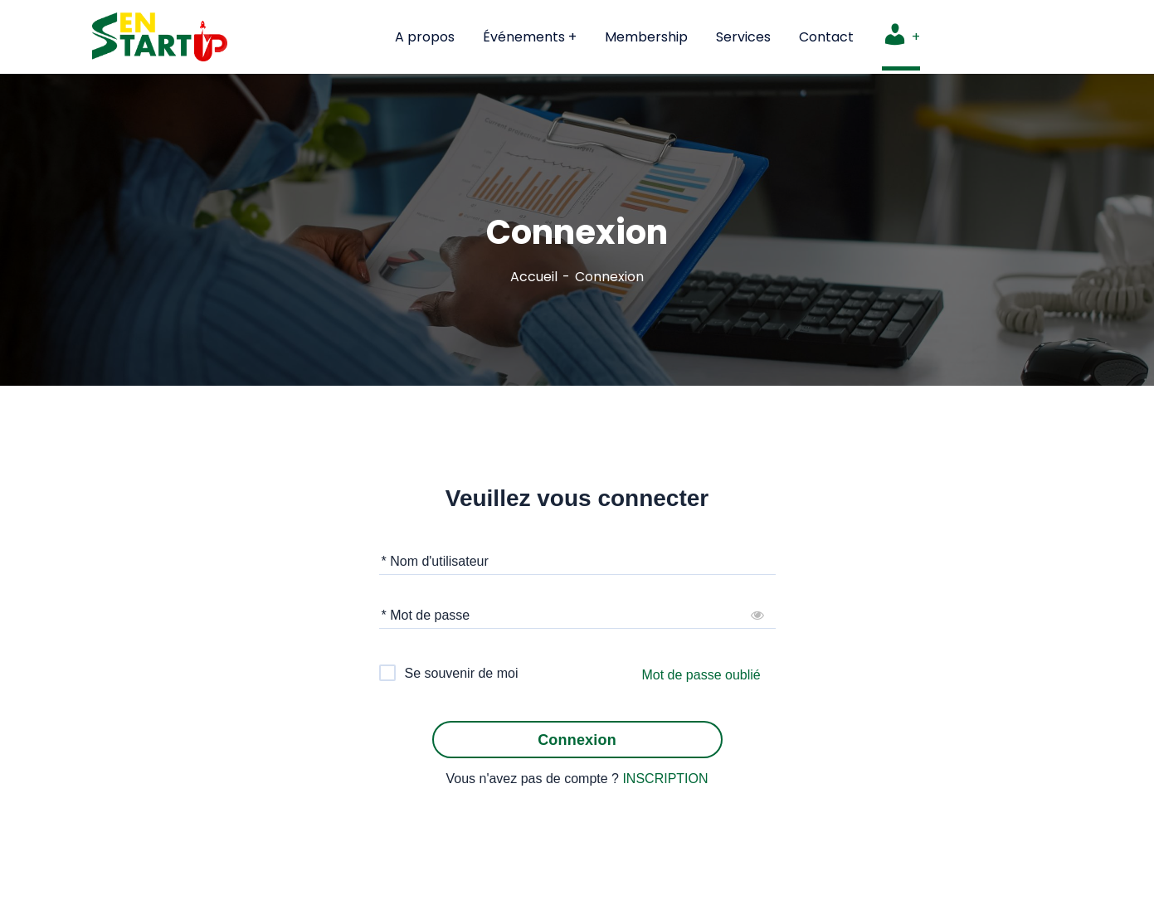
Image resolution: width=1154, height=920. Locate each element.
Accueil (534, 276)
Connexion (577, 740)
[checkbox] (449, 673)
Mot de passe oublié (701, 675)
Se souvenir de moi (462, 673)
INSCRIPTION (665, 779)
